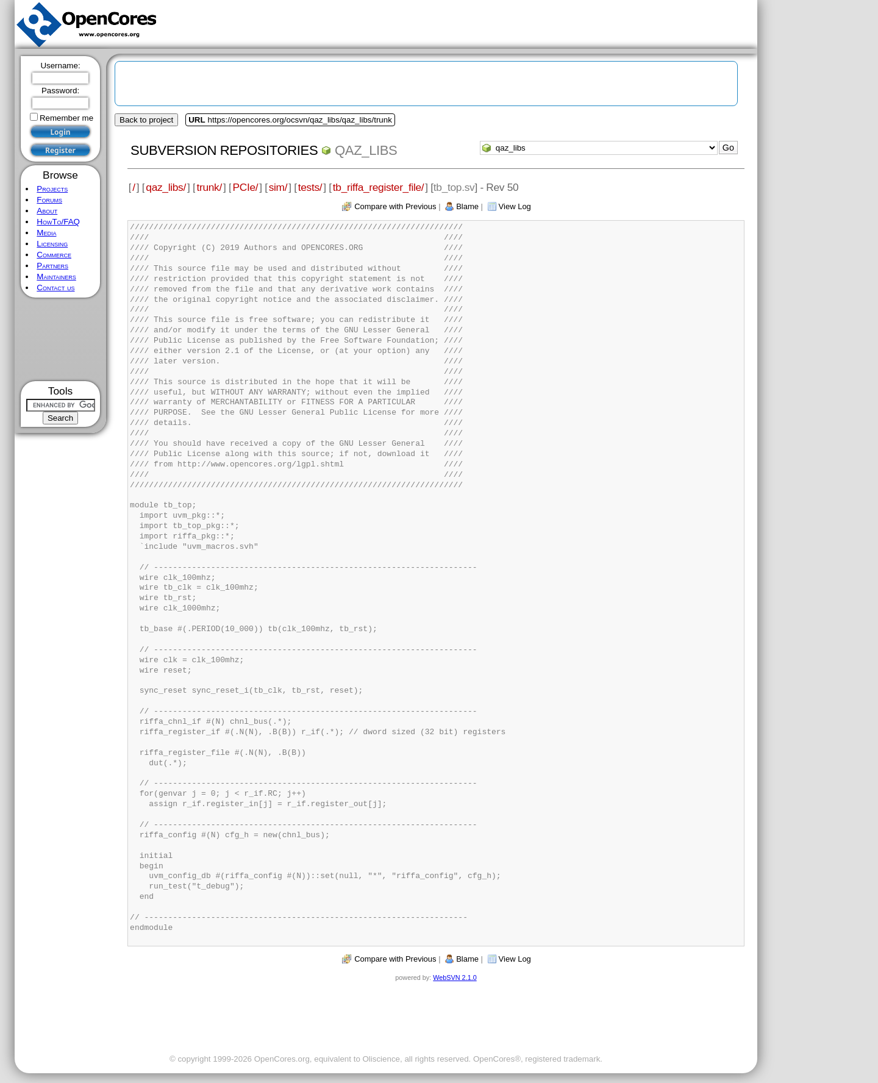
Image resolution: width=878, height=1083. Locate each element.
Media (46, 232)
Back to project (146, 119)
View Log (515, 206)
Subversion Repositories (224, 150)
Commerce (54, 254)
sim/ (278, 187)
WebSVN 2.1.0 (454, 977)
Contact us (55, 287)
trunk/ (208, 187)
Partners (52, 265)
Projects (52, 188)
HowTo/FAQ (58, 221)
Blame (467, 206)
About (47, 210)
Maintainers (56, 276)
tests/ (310, 187)
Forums (49, 199)
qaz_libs (366, 150)
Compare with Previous (395, 206)
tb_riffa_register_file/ (378, 187)
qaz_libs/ (166, 187)
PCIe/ (245, 187)
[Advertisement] (61, 339)
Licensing (52, 243)
